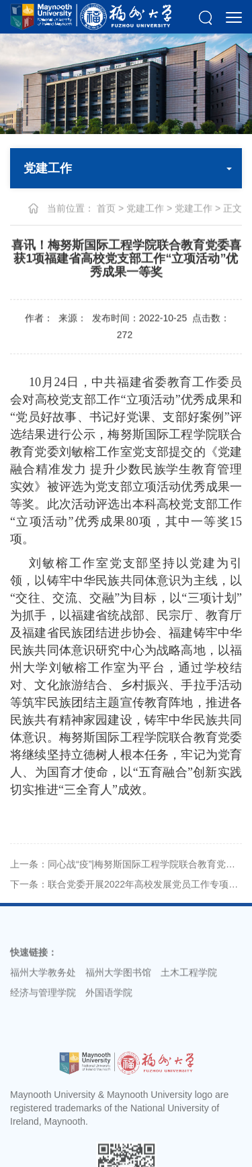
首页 (106, 208)
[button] (205, 17)
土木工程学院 (189, 980)
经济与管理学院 (43, 1000)
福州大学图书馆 (118, 980)
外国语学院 (108, 1000)
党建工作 (145, 208)
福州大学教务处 (43, 980)
